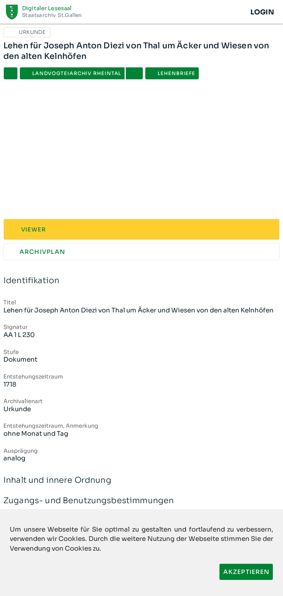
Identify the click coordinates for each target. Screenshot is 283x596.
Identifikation (141, 281)
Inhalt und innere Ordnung (141, 480)
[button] (134, 73)
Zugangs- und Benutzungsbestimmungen (141, 501)
